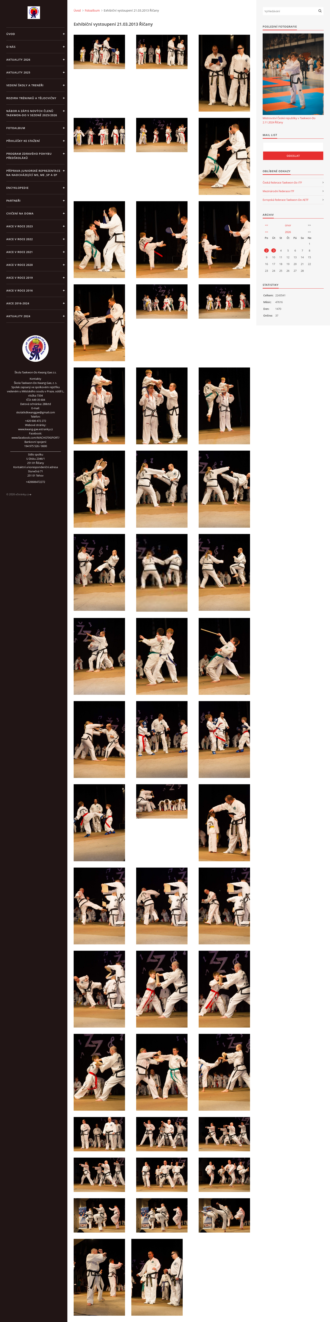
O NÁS (11, 47)
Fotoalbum (15, 128)
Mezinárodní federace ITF (278, 191)
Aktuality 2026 (18, 59)
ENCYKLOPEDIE (17, 188)
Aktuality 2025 (18, 72)
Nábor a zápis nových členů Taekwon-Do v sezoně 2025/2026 (31, 113)
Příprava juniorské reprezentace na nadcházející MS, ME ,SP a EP (33, 173)
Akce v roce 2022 (19, 239)
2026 (288, 232)
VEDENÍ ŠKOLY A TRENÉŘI (25, 85)
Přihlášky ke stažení (23, 141)
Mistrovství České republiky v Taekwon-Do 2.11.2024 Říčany (289, 120)
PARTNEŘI (13, 200)
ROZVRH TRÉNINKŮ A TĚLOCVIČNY (31, 98)
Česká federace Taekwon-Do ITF (282, 182)
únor (288, 225)
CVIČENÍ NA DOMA (20, 213)
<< (266, 225)
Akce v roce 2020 (19, 265)
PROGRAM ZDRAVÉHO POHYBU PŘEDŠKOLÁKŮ (29, 156)
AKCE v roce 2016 (19, 290)
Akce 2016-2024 (17, 303)
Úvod (10, 34)
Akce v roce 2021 (19, 252)
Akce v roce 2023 (19, 226)
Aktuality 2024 (18, 316)
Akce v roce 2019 (19, 278)
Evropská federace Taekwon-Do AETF (286, 200)
